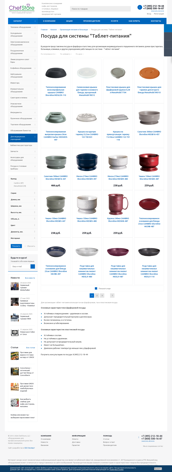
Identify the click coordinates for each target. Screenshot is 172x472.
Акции (69, 21)
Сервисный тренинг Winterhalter (25, 287)
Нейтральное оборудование (16, 75)
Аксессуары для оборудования (17, 158)
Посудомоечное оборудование (17, 52)
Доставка (76, 442)
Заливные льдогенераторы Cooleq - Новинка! (27, 303)
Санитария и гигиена (18, 98)
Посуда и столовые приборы (18, 167)
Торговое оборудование (20, 124)
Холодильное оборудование (16, 34)
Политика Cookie (116, 469)
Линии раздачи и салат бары (19, 60)
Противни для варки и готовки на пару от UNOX (27, 354)
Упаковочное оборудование (16, 105)
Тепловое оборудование (20, 27)
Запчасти (14, 151)
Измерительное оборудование (17, 90)
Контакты (156, 21)
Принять (158, 469)
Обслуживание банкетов (20, 130)
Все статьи (30, 347)
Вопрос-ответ (109, 442)
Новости (44, 442)
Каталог (18, 21)
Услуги (114, 21)
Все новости (30, 278)
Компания (46, 436)
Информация (78, 436)
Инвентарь (14, 83)
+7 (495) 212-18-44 (153, 6)
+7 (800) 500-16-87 (153, 8)
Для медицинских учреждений (17, 138)
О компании (49, 21)
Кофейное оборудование (20, 68)
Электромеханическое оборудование (19, 43)
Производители (91, 21)
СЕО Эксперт (29, 448)
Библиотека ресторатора (21, 145)
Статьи (106, 439)
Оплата (75, 439)
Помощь (107, 436)
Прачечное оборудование (21, 118)
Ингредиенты (16, 112)
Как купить (134, 21)
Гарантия (76, 445)
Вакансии (44, 445)
